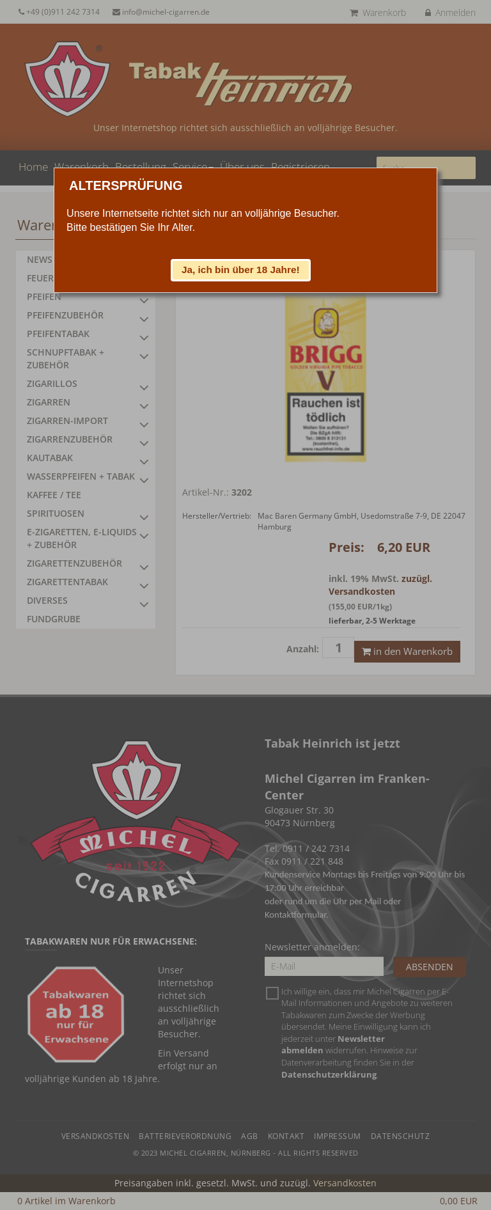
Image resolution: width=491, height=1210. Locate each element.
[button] (241, 270)
